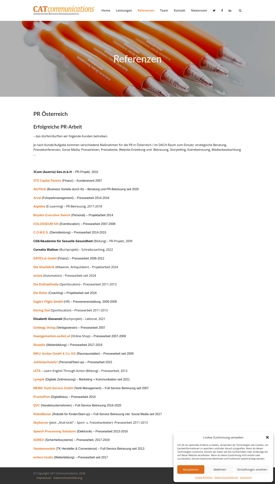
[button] (267, 437)
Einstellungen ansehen (252, 469)
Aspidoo (39, 206)
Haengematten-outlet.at (51, 336)
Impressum (246, 477)
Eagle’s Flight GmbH (48, 301)
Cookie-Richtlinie (203, 477)
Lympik (39, 379)
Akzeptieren (191, 469)
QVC (36, 405)
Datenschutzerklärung (226, 477)
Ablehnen (219, 469)
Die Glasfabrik (44, 267)
